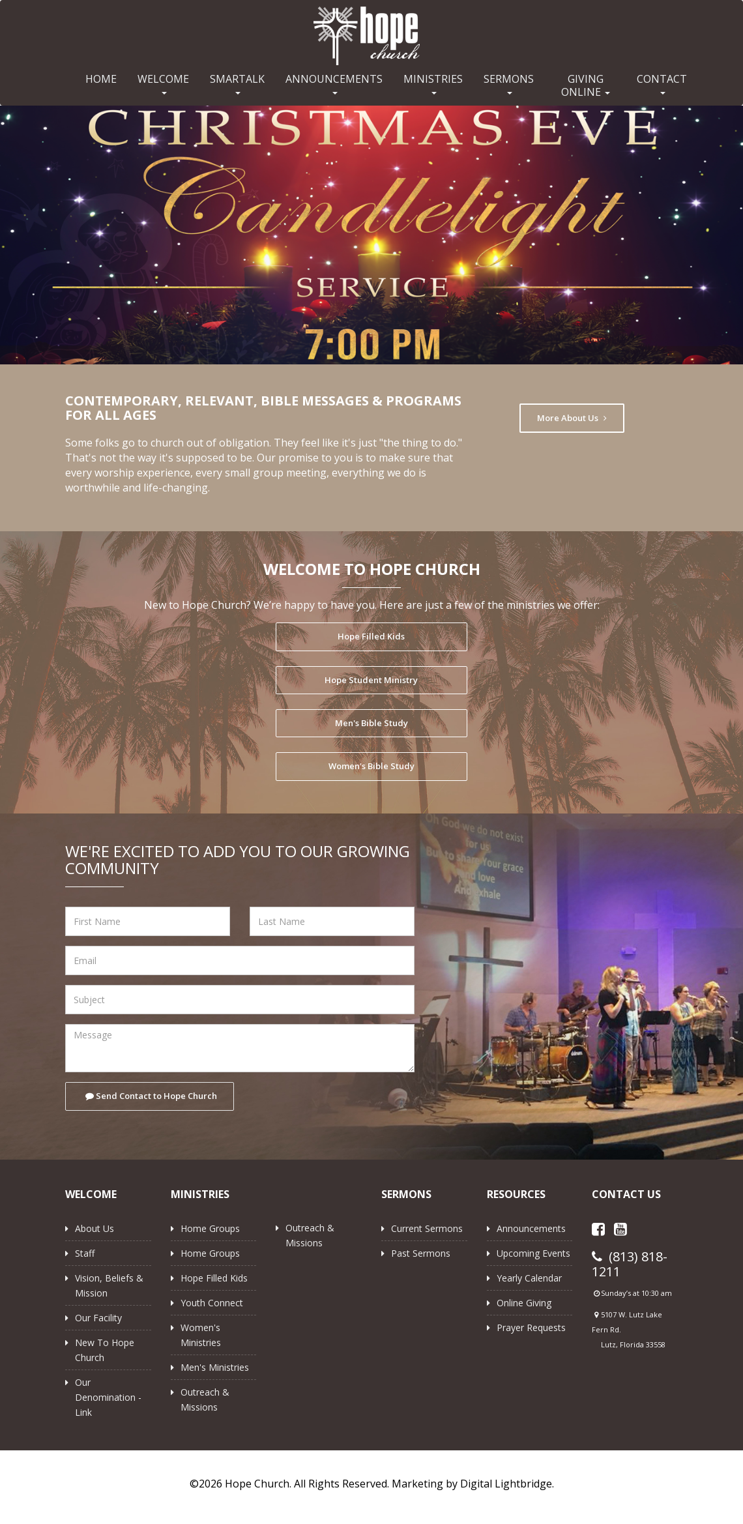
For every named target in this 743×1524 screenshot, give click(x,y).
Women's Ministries (201, 1335)
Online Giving (524, 1303)
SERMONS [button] (509, 83)
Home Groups (210, 1228)
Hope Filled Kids (371, 636)
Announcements (531, 1228)
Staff (85, 1253)
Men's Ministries (215, 1367)
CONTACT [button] (662, 83)
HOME (101, 79)
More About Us (572, 418)
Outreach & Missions (205, 1399)
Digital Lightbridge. (507, 1483)
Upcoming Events (533, 1253)
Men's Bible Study (371, 723)
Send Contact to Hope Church (151, 1096)
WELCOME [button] (163, 83)
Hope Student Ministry (371, 680)
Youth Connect (212, 1303)
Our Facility (98, 1318)
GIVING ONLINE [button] (585, 85)
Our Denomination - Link (108, 1397)
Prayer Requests (531, 1327)
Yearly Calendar (529, 1278)
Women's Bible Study (371, 766)
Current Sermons (427, 1228)
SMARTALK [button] (237, 83)
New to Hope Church (104, 1350)
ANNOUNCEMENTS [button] (334, 83)
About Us (94, 1228)
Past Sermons (420, 1253)
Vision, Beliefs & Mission (109, 1285)
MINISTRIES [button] (433, 83)
